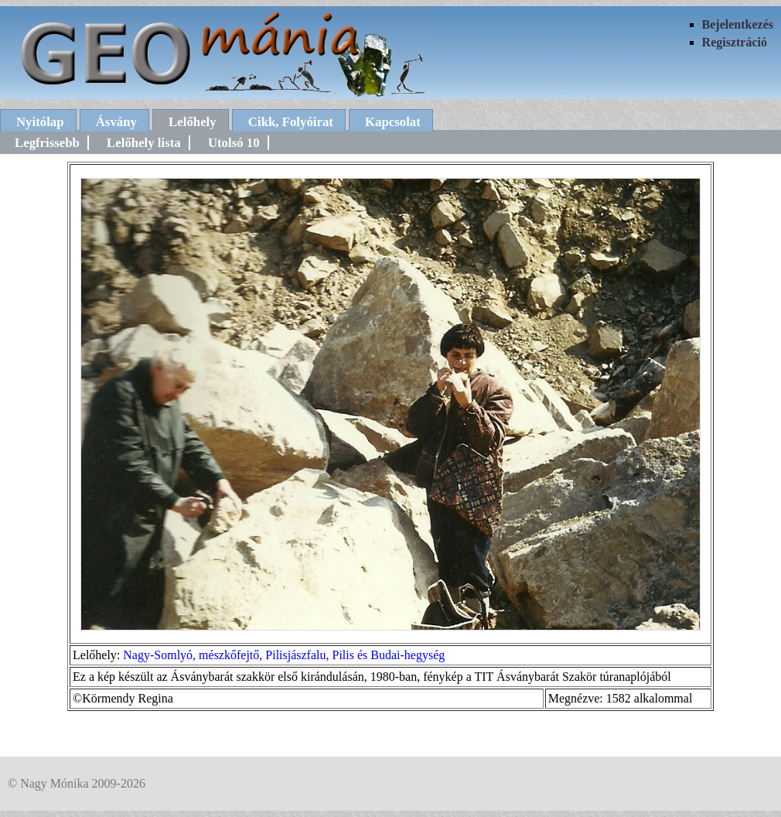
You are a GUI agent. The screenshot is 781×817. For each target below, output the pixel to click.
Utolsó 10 (234, 142)
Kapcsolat (393, 122)
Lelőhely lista (144, 142)
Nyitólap (40, 122)
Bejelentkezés (737, 24)
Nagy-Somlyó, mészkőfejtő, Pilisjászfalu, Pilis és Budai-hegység (284, 654)
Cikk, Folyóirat (290, 122)
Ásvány (116, 122)
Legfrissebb (47, 142)
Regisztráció (734, 42)
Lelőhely (193, 122)
